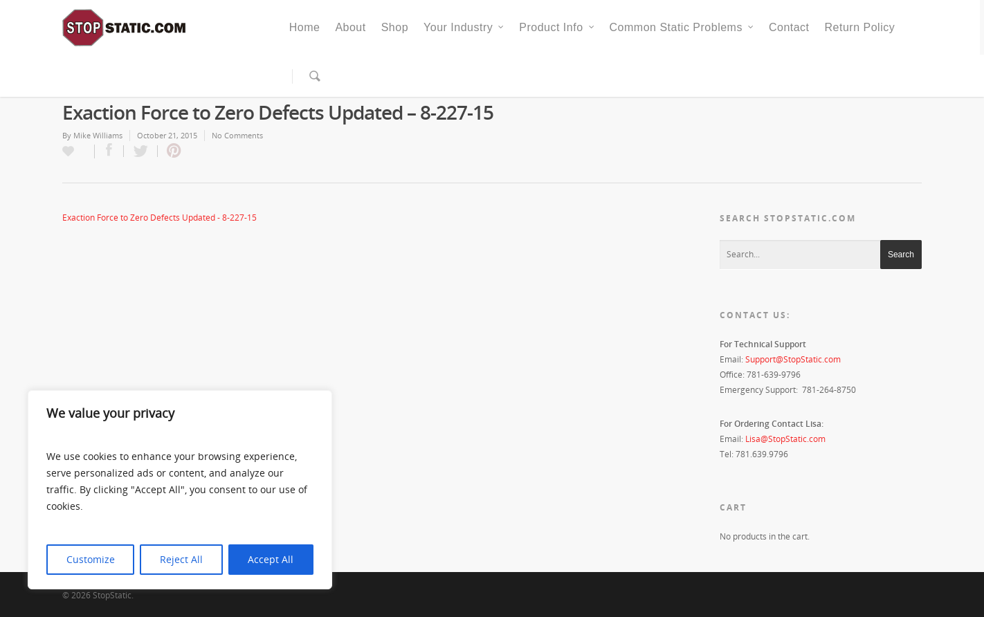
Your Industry (464, 27)
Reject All (181, 559)
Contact (789, 27)
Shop (394, 27)
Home (304, 27)
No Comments (237, 135)
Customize (90, 559)
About (350, 27)
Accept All (270, 559)
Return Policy (860, 27)
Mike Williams (97, 135)
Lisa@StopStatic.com (785, 439)
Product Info (557, 27)
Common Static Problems (682, 27)
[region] (180, 489)
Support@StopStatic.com (793, 359)
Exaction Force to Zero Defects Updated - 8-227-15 (159, 217)
